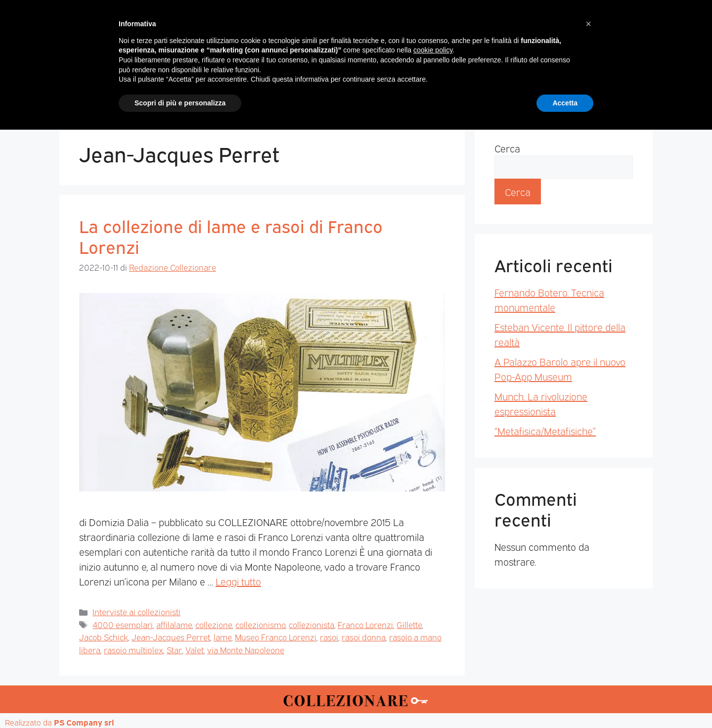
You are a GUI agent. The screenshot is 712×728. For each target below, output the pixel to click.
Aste (465, 94)
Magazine (209, 94)
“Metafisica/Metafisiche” (545, 430)
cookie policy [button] (432, 648)
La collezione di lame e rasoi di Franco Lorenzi (231, 235)
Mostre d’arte (412, 94)
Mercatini (265, 94)
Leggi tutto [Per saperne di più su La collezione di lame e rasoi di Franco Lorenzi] (238, 581)
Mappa (504, 94)
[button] (588, 622)
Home (160, 94)
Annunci (552, 94)
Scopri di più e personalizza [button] (179, 701)
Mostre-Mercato (334, 94)
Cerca (507, 148)
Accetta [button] (565, 701)
